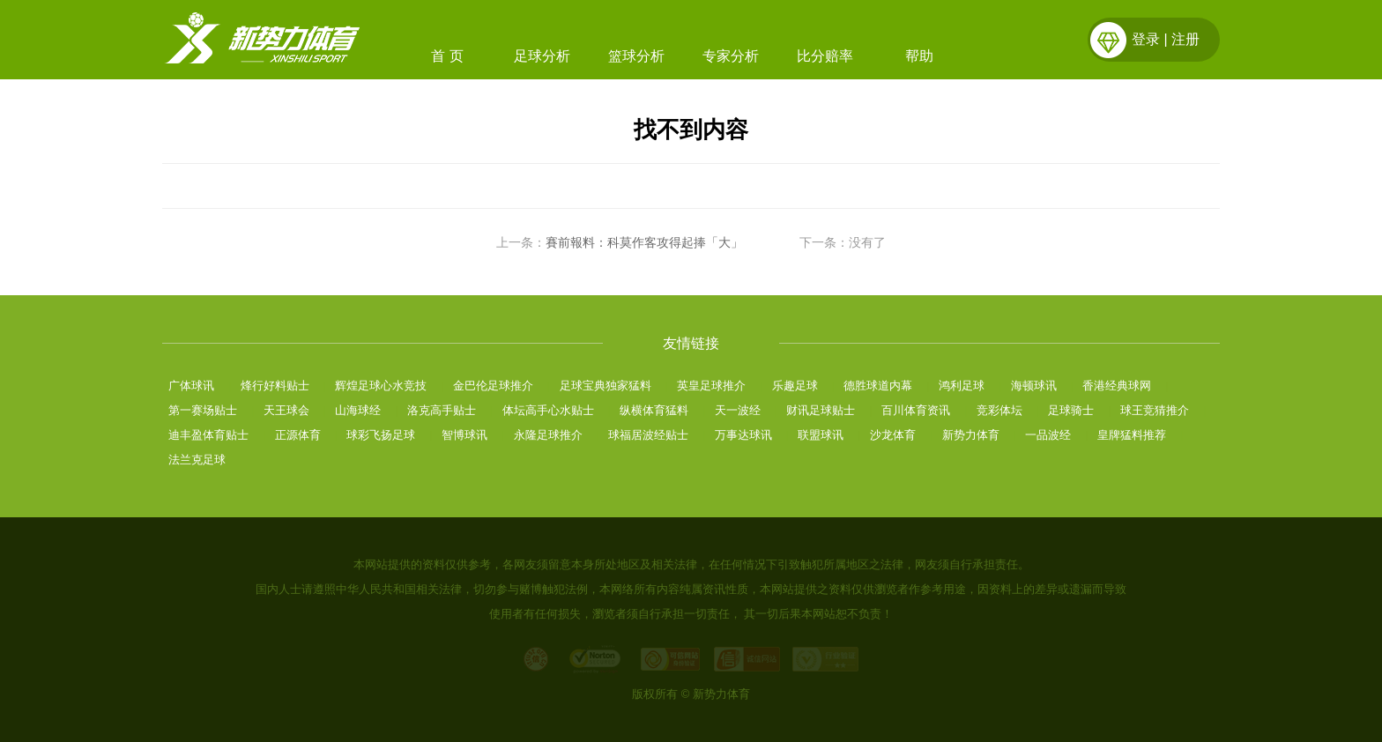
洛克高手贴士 (441, 410)
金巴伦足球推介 (493, 385)
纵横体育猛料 (654, 410)
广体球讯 (191, 385)
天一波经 (738, 410)
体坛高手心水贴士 (548, 410)
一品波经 (1048, 434)
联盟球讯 (820, 434)
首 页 (447, 55)
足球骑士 (1071, 410)
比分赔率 (825, 55)
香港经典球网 (1116, 385)
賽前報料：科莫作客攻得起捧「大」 (644, 242)
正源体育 (298, 434)
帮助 (919, 55)
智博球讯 (464, 434)
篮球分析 (636, 55)
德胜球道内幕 (877, 385)
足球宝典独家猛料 (605, 385)
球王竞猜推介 (1154, 410)
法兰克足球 (197, 459)
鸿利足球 (961, 385)
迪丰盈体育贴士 (208, 434)
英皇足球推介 (711, 385)
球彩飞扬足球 (380, 434)
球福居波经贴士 (648, 434)
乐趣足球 (795, 385)
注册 (1185, 39)
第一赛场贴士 (202, 410)
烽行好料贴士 (275, 385)
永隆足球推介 (548, 434)
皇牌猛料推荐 (1131, 434)
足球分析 (542, 55)
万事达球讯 (743, 434)
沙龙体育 (893, 434)
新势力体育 (970, 434)
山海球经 (358, 410)
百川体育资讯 (915, 410)
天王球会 (286, 410)
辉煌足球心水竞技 (381, 385)
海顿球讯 (1034, 385)
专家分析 (730, 55)
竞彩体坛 (999, 410)
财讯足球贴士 (820, 410)
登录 (1146, 39)
